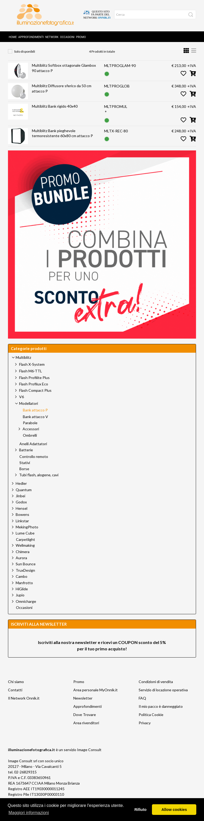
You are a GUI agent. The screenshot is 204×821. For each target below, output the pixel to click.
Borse (24, 477)
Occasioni (67, 35)
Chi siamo (16, 689)
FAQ (142, 706)
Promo (81, 35)
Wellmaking (25, 553)
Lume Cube (25, 541)
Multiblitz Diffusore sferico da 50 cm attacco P (61, 96)
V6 (21, 404)
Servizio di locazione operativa (163, 698)
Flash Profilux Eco (33, 392)
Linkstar (22, 529)
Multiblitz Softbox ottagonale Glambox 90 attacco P (64, 76)
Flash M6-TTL (30, 379)
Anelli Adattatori (33, 452)
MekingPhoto (27, 535)
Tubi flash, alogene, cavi (38, 483)
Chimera (22, 559)
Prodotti (37, 48)
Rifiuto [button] (140, 809)
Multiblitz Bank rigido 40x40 (55, 114)
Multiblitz (63, 48)
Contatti (15, 698)
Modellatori (92, 48)
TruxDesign (25, 578)
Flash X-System (32, 372)
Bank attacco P (126, 48)
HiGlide (22, 597)
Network (52, 35)
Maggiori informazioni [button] (28, 812)
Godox (21, 510)
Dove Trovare (84, 722)
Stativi (24, 471)
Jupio (20, 603)
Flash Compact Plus (35, 398)
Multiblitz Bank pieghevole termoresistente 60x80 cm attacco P (62, 141)
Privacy (145, 731)
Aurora (21, 565)
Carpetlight (25, 547)
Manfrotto (24, 590)
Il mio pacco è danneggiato (161, 714)
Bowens (22, 522)
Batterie (26, 458)
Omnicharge (26, 609)
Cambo (21, 584)
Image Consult (89, 757)
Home (13, 35)
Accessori (31, 437)
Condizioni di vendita (156, 689)
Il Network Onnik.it (24, 706)
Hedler (21, 491)
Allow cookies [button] (174, 809)
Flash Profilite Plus (34, 385)
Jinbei (20, 504)
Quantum (24, 497)
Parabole (30, 431)
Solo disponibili (24, 59)
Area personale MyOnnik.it (95, 698)
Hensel (21, 516)
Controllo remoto (33, 464)
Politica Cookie (151, 722)
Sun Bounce (26, 572)
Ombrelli (30, 443)
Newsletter (82, 706)
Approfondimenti (31, 35)
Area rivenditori (86, 731)
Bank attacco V (35, 425)
